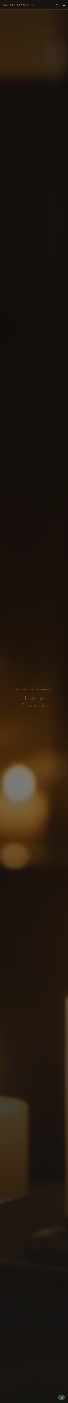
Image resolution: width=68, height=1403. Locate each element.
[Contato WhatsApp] (61, 1397)
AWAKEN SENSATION (19, 4)
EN (58, 5)
